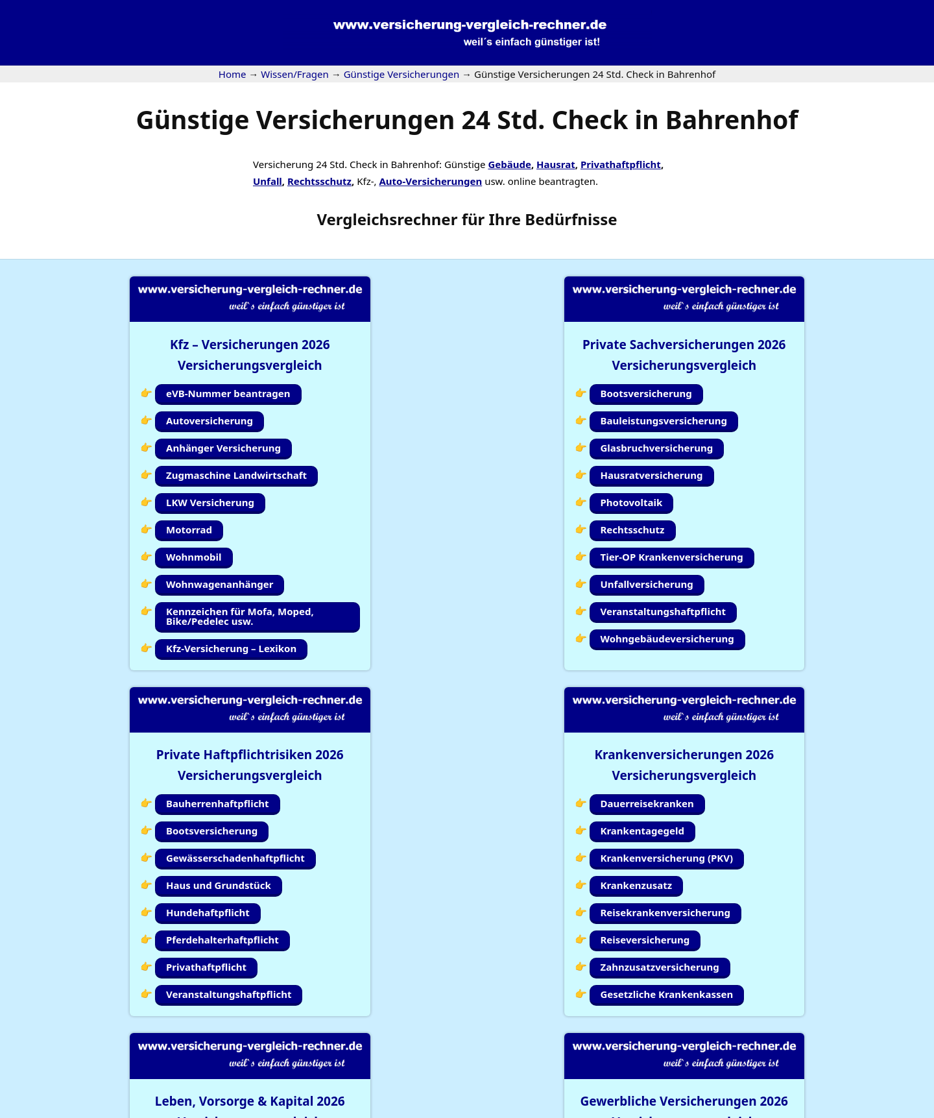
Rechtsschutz (319, 181)
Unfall (267, 181)
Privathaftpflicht (621, 164)
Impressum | (719, 1109)
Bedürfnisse (571, 219)
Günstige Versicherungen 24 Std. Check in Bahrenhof (467, 119)
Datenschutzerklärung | (806, 1109)
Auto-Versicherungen (430, 181)
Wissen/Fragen (558, 1058)
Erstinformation (898, 1109)
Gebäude (509, 164)
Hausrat (555, 164)
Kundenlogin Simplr (461, 1058)
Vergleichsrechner (387, 219)
